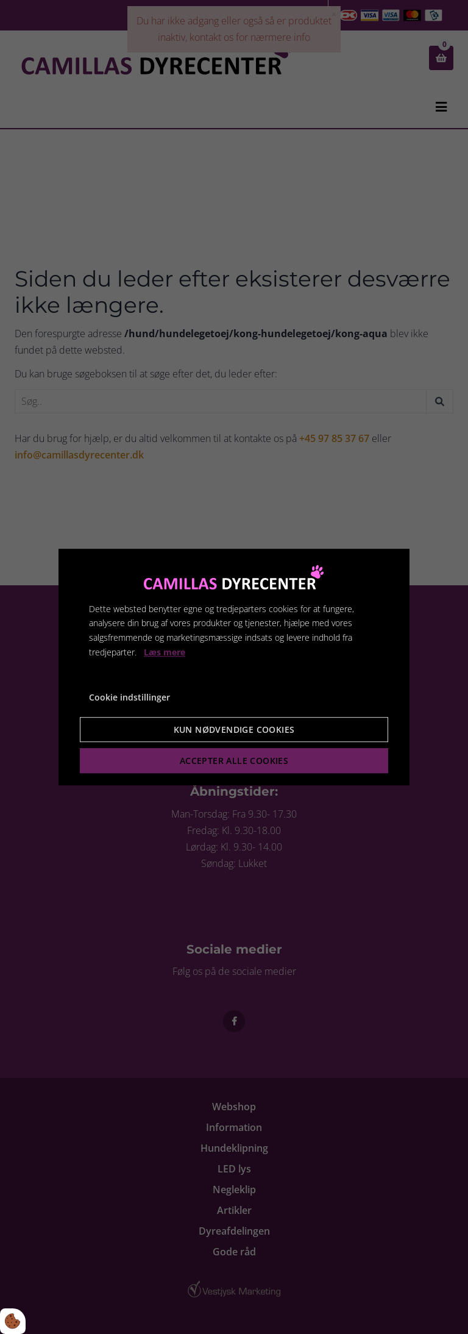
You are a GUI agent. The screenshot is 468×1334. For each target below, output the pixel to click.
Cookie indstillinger (129, 697)
